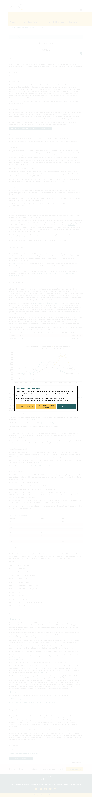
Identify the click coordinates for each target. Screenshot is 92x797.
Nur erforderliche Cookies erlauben (46, 406)
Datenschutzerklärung (56, 398)
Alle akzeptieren (66, 406)
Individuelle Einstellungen (25, 406)
